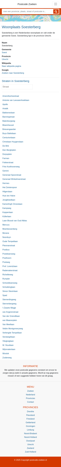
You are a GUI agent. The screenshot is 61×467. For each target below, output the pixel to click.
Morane (5, 233)
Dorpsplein (7, 154)
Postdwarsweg (8, 254)
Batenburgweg (8, 121)
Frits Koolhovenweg (11, 167)
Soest (4, 52)
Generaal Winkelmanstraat (14, 179)
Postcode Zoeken (27, 4)
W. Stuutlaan (8, 345)
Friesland (31, 419)
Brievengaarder (9, 129)
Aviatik (5, 108)
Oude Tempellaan (10, 241)
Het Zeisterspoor (9, 187)
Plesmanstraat (8, 245)
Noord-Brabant (30, 433)
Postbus (6, 250)
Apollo (5, 104)
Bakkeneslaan (8, 113)
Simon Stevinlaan (10, 291)
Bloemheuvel (8, 125)
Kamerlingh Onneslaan (12, 204)
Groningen (30, 426)
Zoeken (30, 391)
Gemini (5, 171)
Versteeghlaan (8, 337)
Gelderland (30, 422)
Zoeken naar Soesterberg (13, 73)
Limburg (30, 430)
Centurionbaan (8, 138)
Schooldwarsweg (9, 283)
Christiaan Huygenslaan (12, 142)
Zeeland (30, 448)
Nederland (30, 395)
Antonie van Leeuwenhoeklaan (15, 100)
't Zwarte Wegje (9, 308)
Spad (4, 295)
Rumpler (6, 279)
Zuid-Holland (30, 452)
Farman (5, 158)
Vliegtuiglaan (8, 341)
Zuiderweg (7, 358)
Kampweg (6, 208)
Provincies (30, 398)
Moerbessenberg (9, 229)
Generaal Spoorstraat (11, 175)
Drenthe (30, 411)
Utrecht (5, 59)
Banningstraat (8, 117)
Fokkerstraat (7, 162)
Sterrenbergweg (9, 304)
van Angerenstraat (10, 312)
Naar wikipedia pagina (11, 66)
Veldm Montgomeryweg (12, 329)
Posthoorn (6, 258)
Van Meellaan (8, 324)
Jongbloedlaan (8, 200)
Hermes (5, 183)
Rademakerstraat (9, 270)
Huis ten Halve (8, 196)
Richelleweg (7, 275)
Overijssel (30, 441)
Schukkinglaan (8, 287)
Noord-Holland (30, 437)
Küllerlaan (6, 216)
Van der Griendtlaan (11, 316)
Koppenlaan (7, 212)
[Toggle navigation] (55, 4)
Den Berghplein (9, 150)
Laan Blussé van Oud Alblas (14, 221)
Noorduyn (6, 237)
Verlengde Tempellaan (12, 333)
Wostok (5, 353)
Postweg (6, 262)
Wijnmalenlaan (8, 349)
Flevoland (30, 415)
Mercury (6, 225)
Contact (30, 402)
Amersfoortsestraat (10, 96)
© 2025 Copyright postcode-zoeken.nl (30, 460)
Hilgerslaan (7, 192)
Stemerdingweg (9, 299)
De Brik (5, 146)
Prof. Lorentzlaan (9, 266)
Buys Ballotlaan (9, 133)
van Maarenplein (9, 320)
